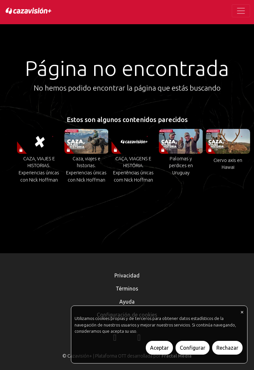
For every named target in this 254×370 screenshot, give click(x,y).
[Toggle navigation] (241, 10)
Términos (127, 288)
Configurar (192, 348)
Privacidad (127, 275)
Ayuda (127, 302)
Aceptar (159, 348)
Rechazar (227, 348)
